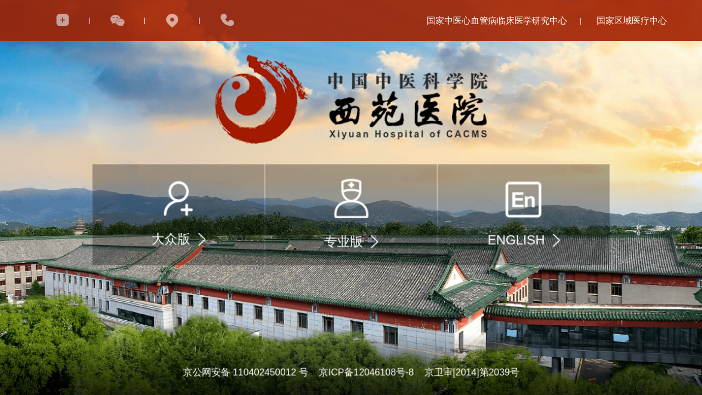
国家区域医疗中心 (632, 20)
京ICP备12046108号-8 (366, 372)
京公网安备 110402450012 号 (245, 372)
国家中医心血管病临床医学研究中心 (497, 20)
